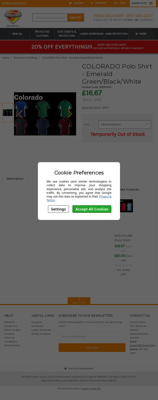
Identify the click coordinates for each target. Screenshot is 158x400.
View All (17, 33)
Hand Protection (116, 33)
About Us (9, 322)
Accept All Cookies (92, 209)
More (141, 33)
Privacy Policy (12, 345)
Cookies (9, 333)
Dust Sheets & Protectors (67, 33)
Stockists (99, 3)
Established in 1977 (14, 3)
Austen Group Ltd (91, 388)
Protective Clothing (42, 33)
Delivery (76, 3)
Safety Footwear (41, 333)
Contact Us (10, 325)
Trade (120, 3)
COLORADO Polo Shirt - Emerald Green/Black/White (72, 57)
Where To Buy (12, 329)
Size (87, 124)
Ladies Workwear (91, 33)
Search (75, 17)
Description (15, 178)
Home (5, 57)
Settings (58, 209)
